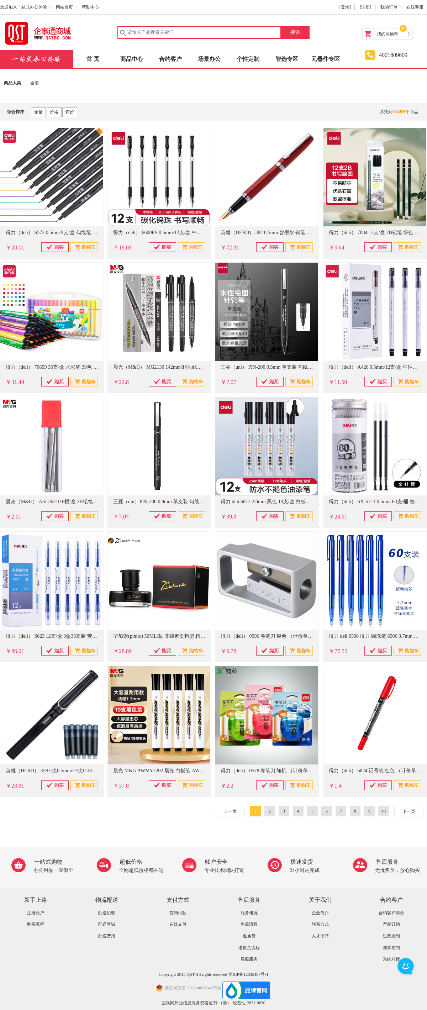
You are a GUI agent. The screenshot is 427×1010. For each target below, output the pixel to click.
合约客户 (170, 59)
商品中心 (131, 59)
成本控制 (391, 947)
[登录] (345, 7)
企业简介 (320, 912)
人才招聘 (320, 935)
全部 (34, 82)
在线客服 (414, 7)
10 (383, 811)
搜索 (295, 32)
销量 (38, 112)
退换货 (249, 935)
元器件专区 (325, 59)
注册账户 (35, 912)
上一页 (230, 811)
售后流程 (249, 924)
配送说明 (106, 912)
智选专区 (286, 59)
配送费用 (106, 935)
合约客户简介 (391, 912)
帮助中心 (90, 7)
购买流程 (35, 924)
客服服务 (249, 959)
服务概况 (249, 912)
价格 (54, 112)
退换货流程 (249, 947)
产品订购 (391, 924)
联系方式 (320, 924)
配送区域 (106, 924)
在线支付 (177, 924)
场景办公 (209, 59)
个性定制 (248, 59)
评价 (69, 112)
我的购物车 (387, 33)
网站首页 (64, 7)
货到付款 (177, 912)
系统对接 (391, 959)
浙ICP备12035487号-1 (248, 974)
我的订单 (388, 7)
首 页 (92, 59)
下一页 (408, 811)
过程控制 (391, 935)
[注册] (365, 7)
